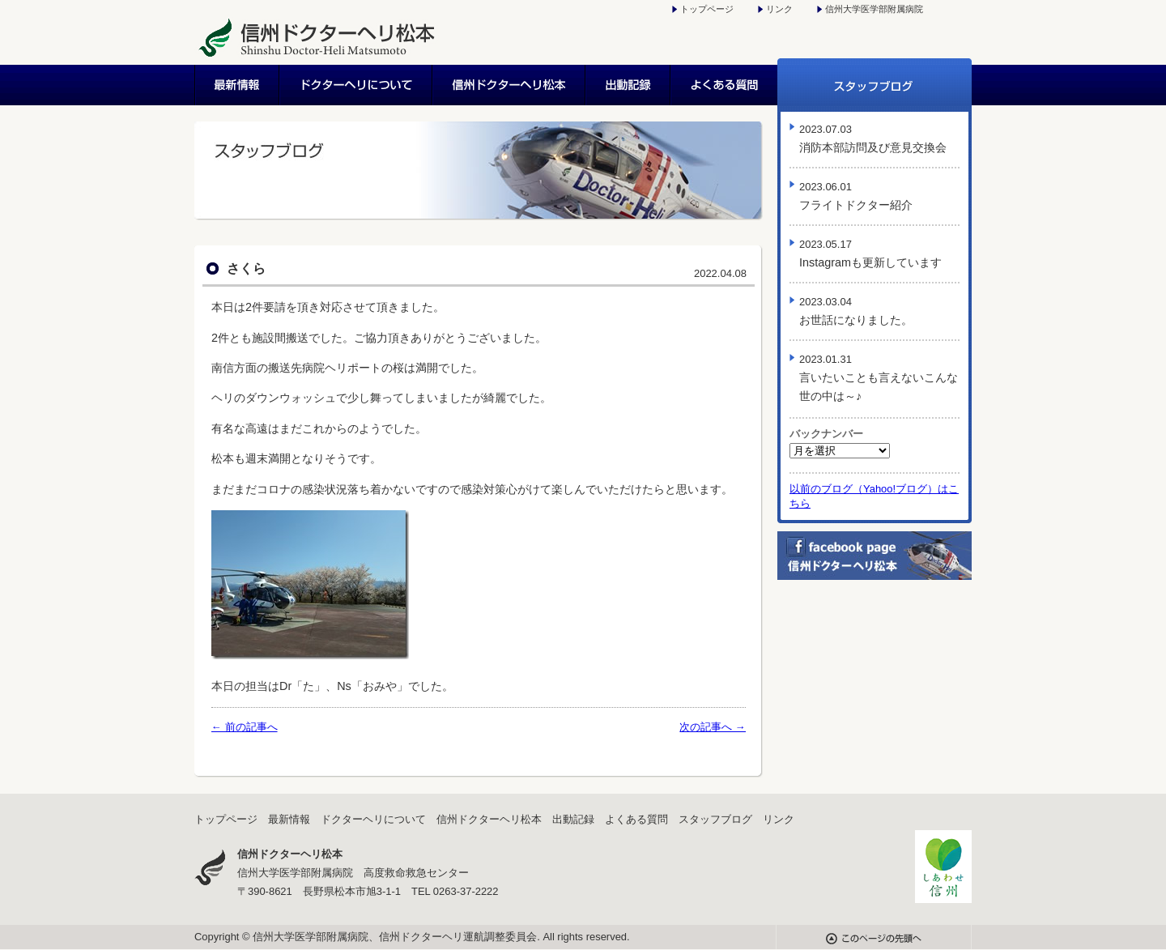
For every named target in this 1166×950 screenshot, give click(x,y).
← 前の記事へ (244, 727)
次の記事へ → (712, 727)
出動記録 (628, 85)
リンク (779, 9)
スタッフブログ (874, 85)
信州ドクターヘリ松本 (509, 85)
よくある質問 (724, 85)
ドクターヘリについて (356, 85)
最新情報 (237, 85)
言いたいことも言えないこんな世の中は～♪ (878, 378)
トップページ (707, 9)
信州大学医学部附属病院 (874, 9)
